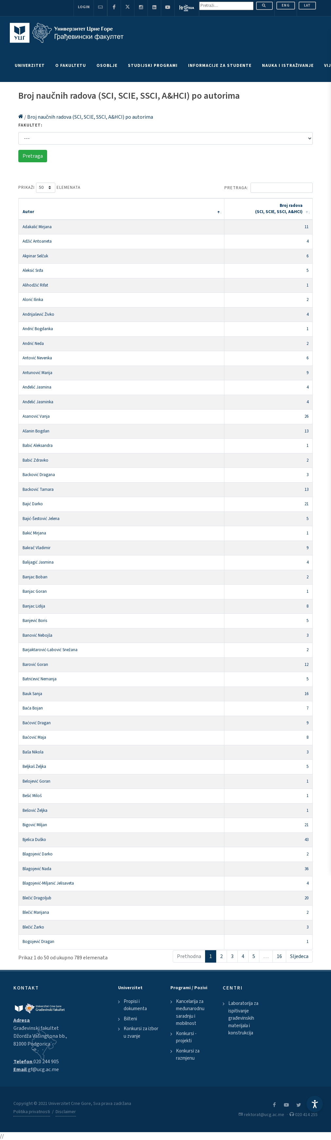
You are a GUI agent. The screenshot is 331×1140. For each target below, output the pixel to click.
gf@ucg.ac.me (43, 1069)
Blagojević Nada (37, 869)
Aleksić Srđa (33, 270)
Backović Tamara (38, 489)
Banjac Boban (35, 577)
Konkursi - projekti (186, 1037)
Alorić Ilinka (33, 300)
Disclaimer (66, 1112)
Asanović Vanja (36, 416)
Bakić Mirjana (34, 533)
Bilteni (130, 1018)
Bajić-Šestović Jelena (41, 519)
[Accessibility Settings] (314, 1104)
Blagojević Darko (38, 854)
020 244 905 (46, 1061)
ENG (286, 5)
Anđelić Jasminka (38, 402)
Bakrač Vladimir (36, 548)
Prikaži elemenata (49, 188)
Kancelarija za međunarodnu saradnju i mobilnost (190, 1012)
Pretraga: (268, 188)
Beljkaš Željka (34, 767)
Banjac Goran (35, 591)
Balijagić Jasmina (38, 562)
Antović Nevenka (37, 358)
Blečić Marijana (36, 912)
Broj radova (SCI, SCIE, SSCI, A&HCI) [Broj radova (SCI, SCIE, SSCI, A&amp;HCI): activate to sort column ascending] (279, 209)
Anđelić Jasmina (37, 387)
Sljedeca (299, 956)
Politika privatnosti (31, 1112)
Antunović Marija (37, 373)
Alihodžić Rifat (35, 285)
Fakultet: (30, 125)
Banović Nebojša (37, 635)
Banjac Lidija (34, 606)
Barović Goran (35, 665)
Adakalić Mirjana (37, 227)
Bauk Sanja (32, 694)
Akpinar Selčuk (35, 256)
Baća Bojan (33, 708)
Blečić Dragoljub (37, 898)
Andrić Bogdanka (38, 329)
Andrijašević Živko (38, 314)
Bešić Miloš (32, 796)
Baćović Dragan (37, 723)
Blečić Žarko (33, 927)
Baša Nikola (33, 752)
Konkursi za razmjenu (188, 1055)
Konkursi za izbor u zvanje (141, 1032)
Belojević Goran (36, 781)
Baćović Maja (34, 737)
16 (279, 956)
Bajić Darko (33, 504)
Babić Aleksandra (38, 446)
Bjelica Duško (34, 840)
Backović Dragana (39, 475)
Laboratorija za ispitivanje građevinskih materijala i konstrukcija (243, 1018)
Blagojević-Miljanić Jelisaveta (48, 883)
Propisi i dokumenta (135, 1005)
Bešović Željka (35, 810)
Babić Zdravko (35, 460)
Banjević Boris (35, 621)
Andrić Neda (33, 344)
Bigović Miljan (35, 825)
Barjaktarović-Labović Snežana (50, 650)
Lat (307, 5)
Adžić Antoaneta (37, 241)
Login (84, 7)
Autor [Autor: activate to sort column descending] (28, 212)
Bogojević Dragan (38, 942)
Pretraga (33, 156)
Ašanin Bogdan (36, 431)
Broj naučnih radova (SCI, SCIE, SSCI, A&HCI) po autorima (90, 117)
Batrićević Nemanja (40, 679)
